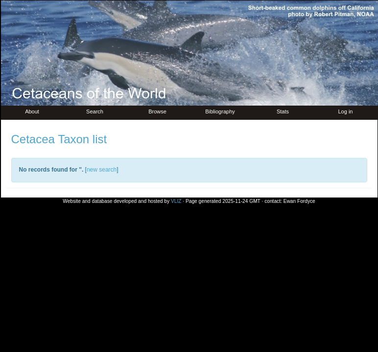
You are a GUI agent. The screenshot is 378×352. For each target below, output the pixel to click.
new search (102, 169)
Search (94, 111)
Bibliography (220, 111)
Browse (157, 111)
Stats (283, 111)
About (32, 111)
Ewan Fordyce (299, 201)
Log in (345, 111)
